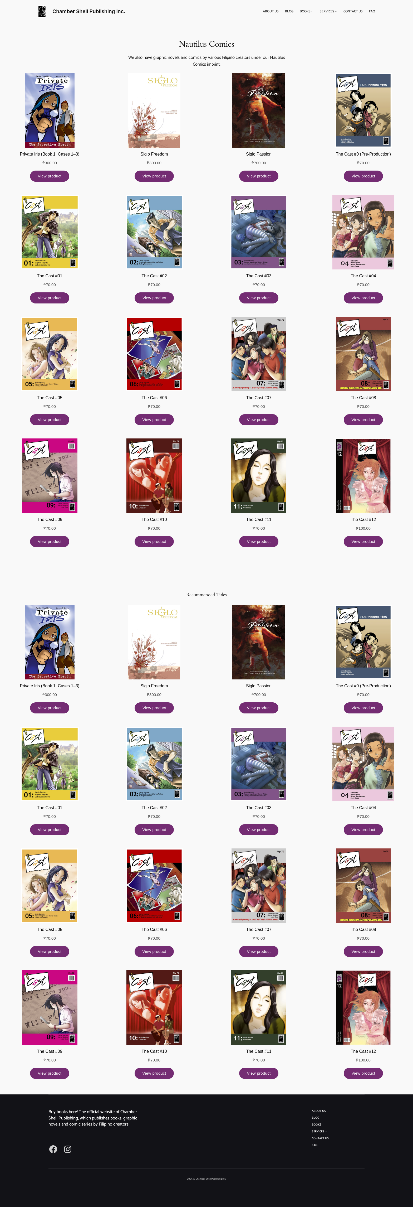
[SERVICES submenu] (336, 12)
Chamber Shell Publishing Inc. (88, 11)
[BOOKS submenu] (312, 12)
